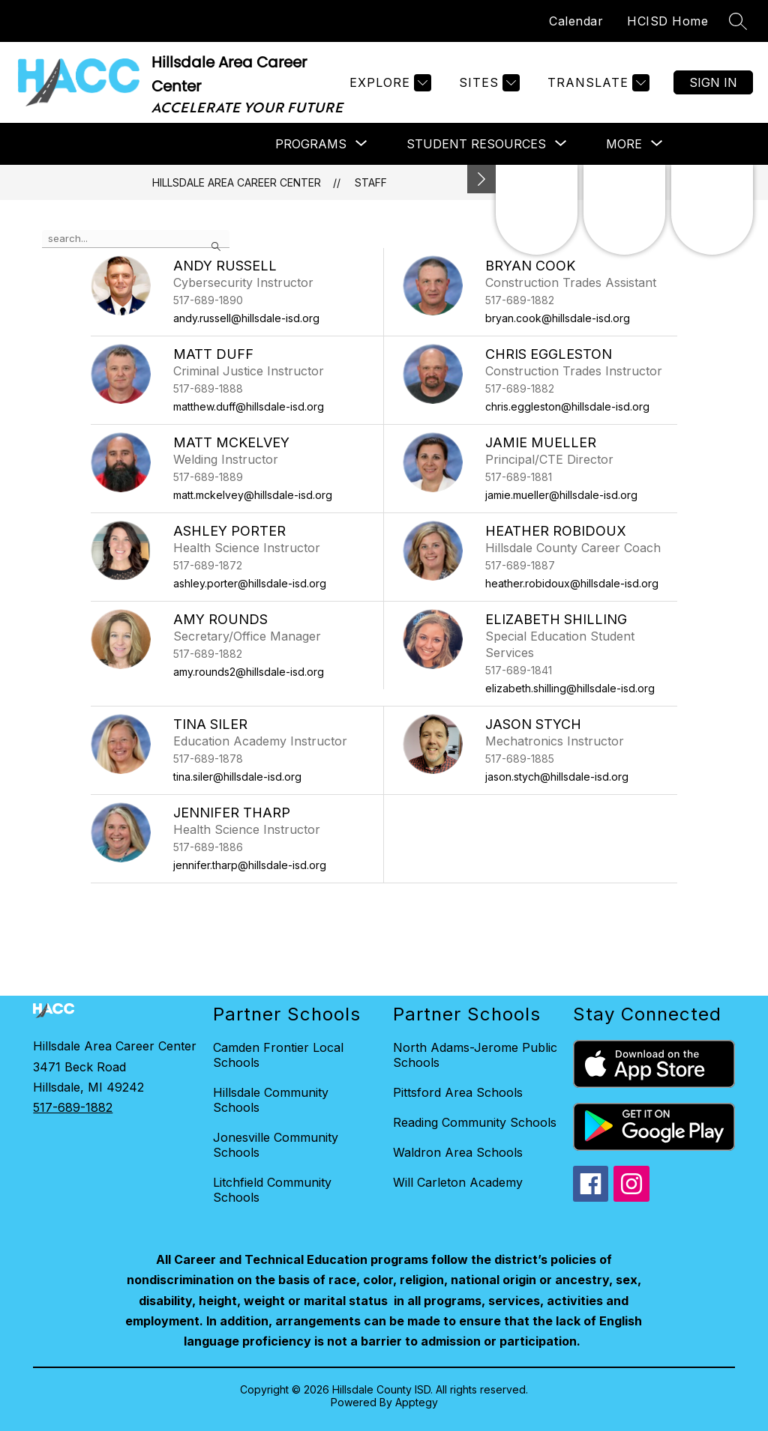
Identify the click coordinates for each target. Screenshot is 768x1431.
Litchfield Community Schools (272, 1190)
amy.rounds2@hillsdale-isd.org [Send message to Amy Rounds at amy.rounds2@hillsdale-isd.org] (248, 671)
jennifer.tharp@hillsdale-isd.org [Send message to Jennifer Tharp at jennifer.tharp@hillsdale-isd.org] (249, 865)
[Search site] (738, 21)
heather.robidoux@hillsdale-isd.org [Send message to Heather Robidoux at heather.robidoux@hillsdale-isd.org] (571, 583)
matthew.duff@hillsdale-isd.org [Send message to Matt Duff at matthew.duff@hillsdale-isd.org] (248, 406)
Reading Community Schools (474, 1122)
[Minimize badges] (481, 179)
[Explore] (388, 82)
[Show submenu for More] (624, 144)
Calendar (576, 20)
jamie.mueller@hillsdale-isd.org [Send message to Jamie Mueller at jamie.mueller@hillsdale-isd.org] (561, 494)
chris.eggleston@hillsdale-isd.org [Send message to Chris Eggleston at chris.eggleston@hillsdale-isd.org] (567, 406)
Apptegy (416, 1402)
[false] (136, 239)
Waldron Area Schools (458, 1152)
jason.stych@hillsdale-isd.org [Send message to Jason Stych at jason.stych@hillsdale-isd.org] (556, 776)
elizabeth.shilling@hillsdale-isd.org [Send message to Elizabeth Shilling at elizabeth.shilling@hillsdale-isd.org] (570, 688)
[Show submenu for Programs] (310, 144)
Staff (371, 182)
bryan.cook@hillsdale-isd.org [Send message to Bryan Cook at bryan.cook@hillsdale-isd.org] (557, 318)
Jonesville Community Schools (275, 1145)
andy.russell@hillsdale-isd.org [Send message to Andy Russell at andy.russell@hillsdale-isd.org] (246, 318)
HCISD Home (667, 20)
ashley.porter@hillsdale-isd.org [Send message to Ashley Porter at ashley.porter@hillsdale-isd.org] (249, 583)
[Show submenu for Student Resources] (476, 144)
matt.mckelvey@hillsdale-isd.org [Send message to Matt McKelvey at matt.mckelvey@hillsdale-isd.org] (252, 494)
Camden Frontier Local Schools (278, 1055)
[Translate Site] (597, 82)
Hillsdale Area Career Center (236, 182)
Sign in (713, 82)
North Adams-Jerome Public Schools (475, 1055)
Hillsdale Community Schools (270, 1100)
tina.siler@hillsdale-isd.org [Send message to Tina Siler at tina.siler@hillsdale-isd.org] (237, 776)
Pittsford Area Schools (458, 1092)
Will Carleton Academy (458, 1182)
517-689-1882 (72, 1107)
